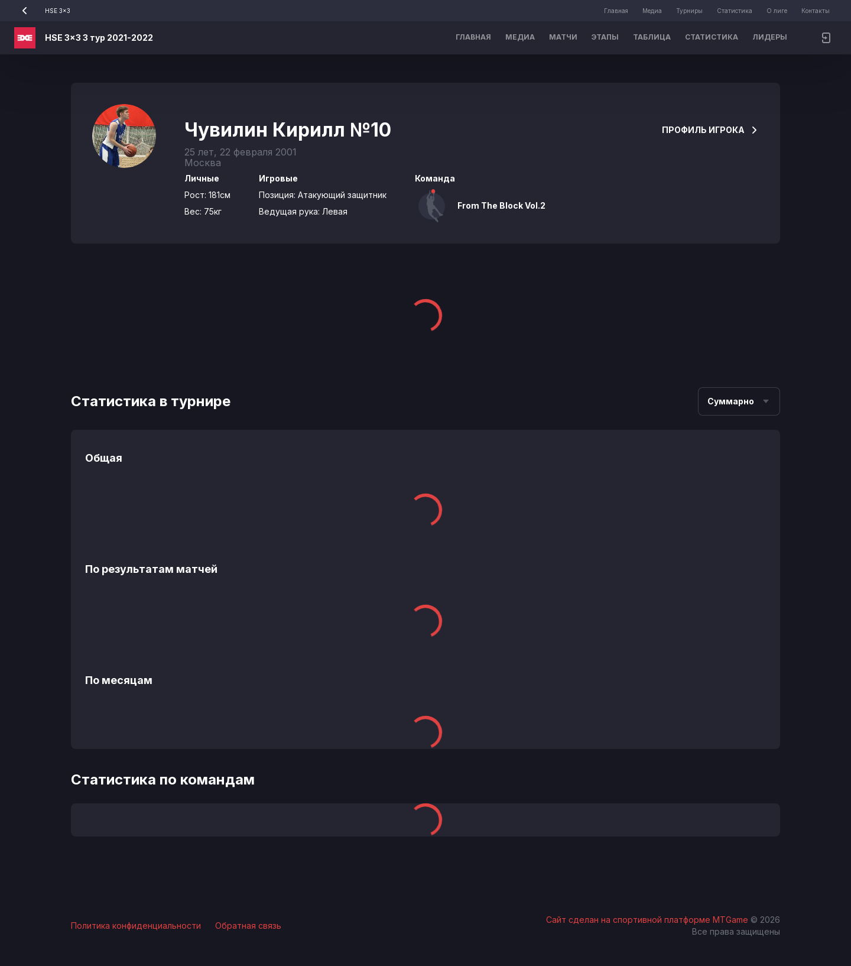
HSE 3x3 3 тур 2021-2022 (99, 38)
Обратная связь (248, 925)
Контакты (815, 10)
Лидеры (769, 37)
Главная (616, 10)
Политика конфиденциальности (136, 925)
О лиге (776, 10)
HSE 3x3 (42, 10)
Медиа (652, 10)
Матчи (563, 37)
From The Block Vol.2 (501, 205)
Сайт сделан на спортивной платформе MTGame (648, 920)
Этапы (605, 37)
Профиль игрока (710, 130)
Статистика (734, 10)
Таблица (652, 37)
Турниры (689, 10)
